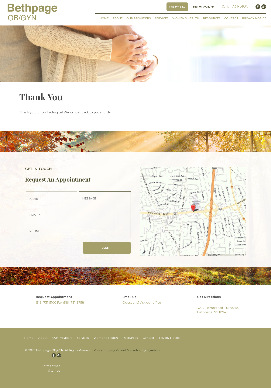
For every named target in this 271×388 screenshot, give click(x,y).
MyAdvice (154, 350)
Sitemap (54, 370)
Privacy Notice (254, 18)
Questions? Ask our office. (142, 302)
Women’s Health (185, 18)
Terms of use (51, 366)
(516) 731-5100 (235, 6)
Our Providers (138, 18)
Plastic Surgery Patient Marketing (118, 350)
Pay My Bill (177, 6)
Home (104, 18)
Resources (212, 18)
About (117, 18)
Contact (231, 18)
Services (162, 18)
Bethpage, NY (204, 6)
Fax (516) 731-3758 (70, 302)
